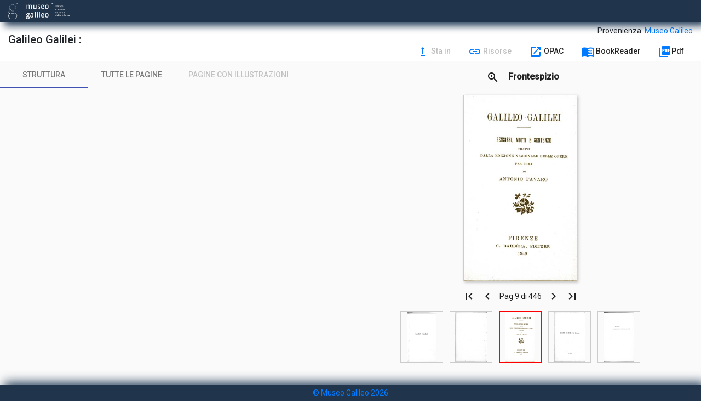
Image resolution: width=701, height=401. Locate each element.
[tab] (44, 74)
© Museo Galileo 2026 (350, 392)
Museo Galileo (669, 30)
